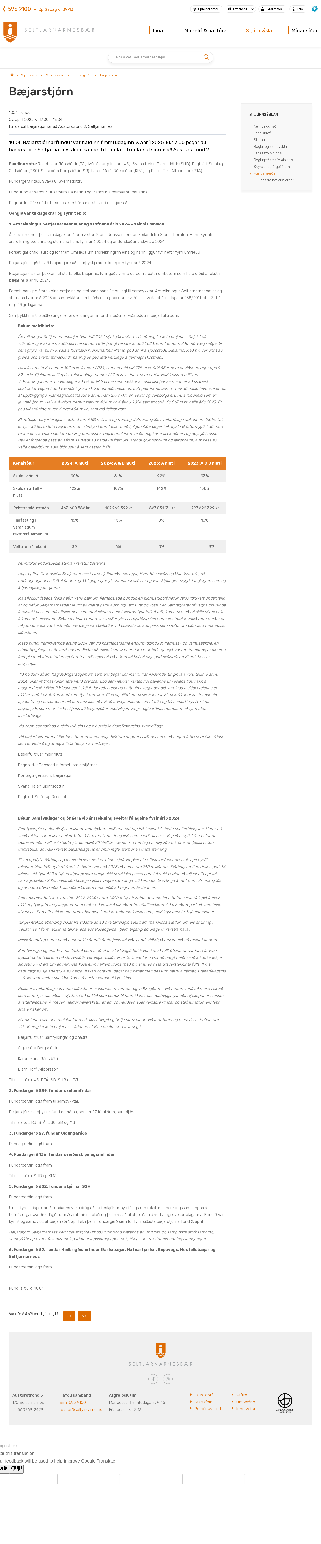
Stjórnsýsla (29, 75)
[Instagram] (168, 1379)
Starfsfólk (203, 1402)
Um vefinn (245, 1402)
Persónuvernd (207, 1408)
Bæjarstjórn (108, 75)
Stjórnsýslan (55, 75)
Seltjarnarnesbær (12, 75)
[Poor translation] (16, 1469)
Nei (85, 1316)
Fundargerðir (82, 75)
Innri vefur (246, 1408)
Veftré (241, 1395)
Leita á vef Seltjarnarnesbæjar (139, 57)
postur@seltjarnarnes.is (81, 1409)
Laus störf (203, 1395)
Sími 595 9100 (73, 1402)
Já (69, 1316)
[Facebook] (153, 1379)
